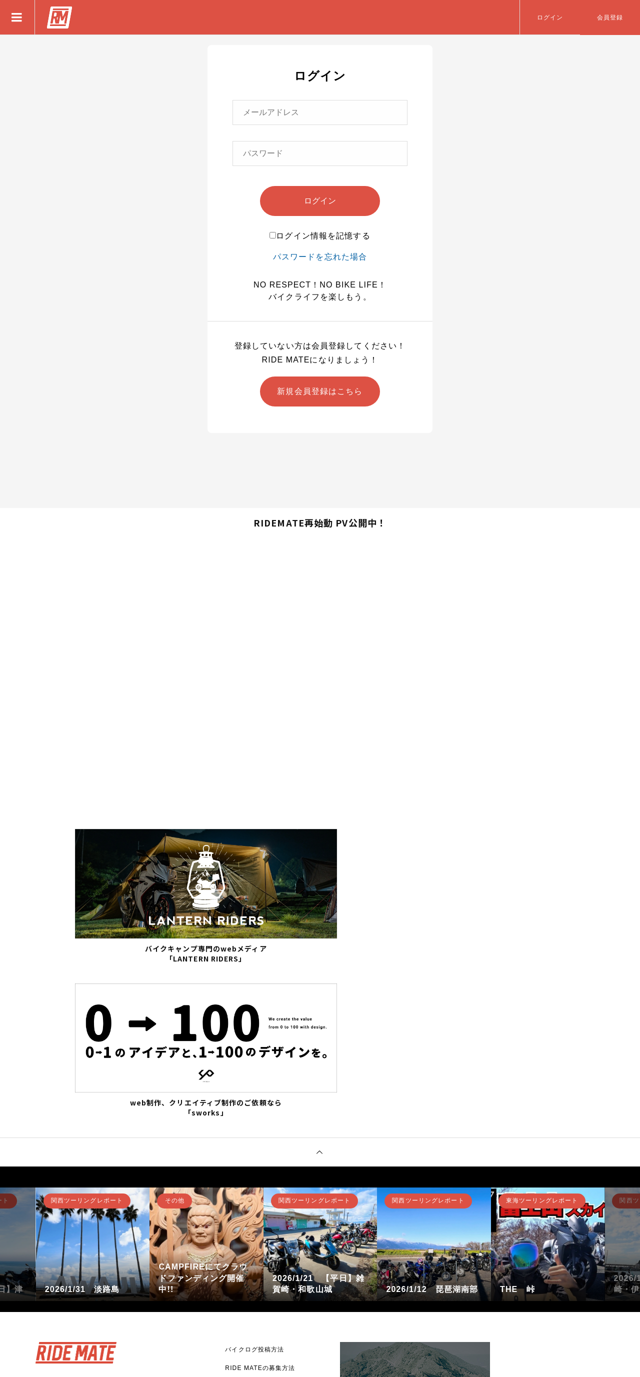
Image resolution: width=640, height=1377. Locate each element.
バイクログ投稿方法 (254, 1184)
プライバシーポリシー (257, 1277)
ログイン (550, 17)
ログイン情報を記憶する (320, 236)
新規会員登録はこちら (319, 391)
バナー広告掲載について (261, 1258)
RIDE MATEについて (256, 1240)
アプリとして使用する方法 (264, 1221)
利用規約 (238, 1295)
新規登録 (68, 1271)
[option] (93, 1079)
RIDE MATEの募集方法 (260, 1203)
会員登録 (610, 17)
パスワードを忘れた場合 (320, 256)
